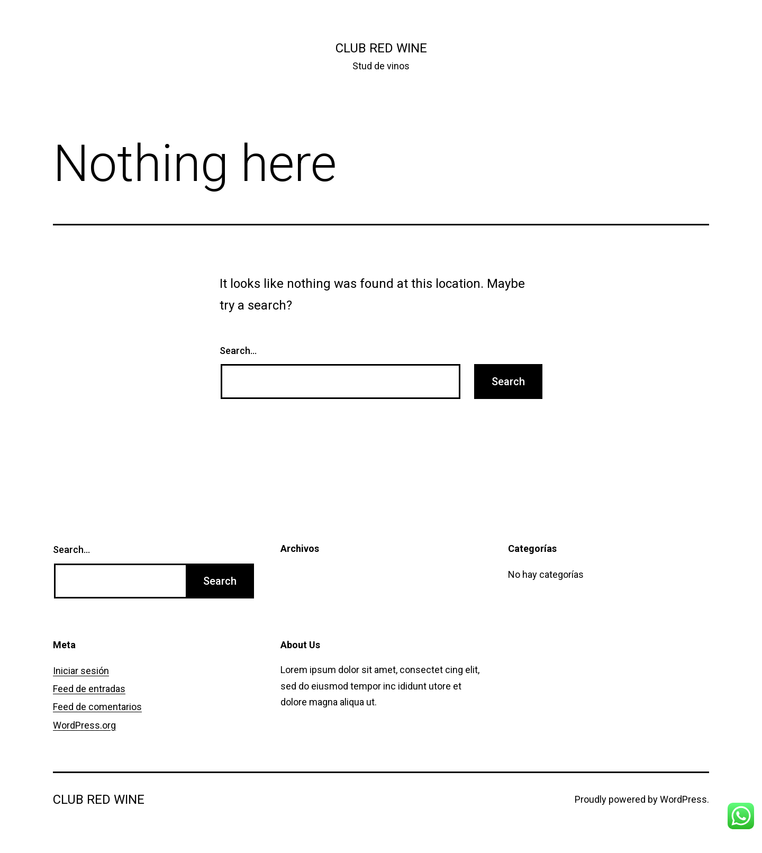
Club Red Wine (381, 48)
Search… (238, 350)
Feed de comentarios (97, 706)
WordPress (683, 799)
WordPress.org (84, 725)
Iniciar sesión (81, 670)
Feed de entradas (89, 688)
